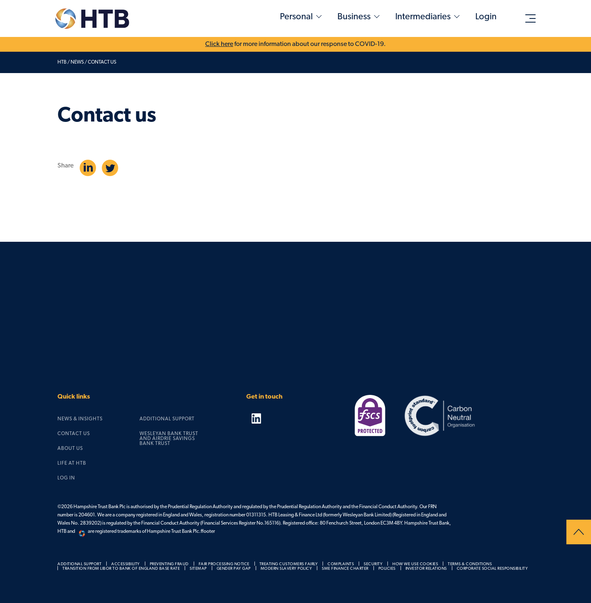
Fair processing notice (224, 564)
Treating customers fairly (288, 564)
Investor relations (426, 568)
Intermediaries (423, 17)
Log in (66, 478)
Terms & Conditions (470, 564)
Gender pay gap (234, 568)
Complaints (341, 564)
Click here (219, 44)
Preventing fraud (169, 564)
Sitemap (198, 568)
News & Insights (80, 419)
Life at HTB (71, 463)
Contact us (73, 433)
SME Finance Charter (345, 568)
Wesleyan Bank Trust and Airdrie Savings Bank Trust (169, 438)
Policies (387, 568)
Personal (296, 17)
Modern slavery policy (286, 568)
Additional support (167, 419)
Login (486, 17)
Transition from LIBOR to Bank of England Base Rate (121, 568)
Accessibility (125, 564)
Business (354, 17)
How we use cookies (415, 564)
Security (373, 564)
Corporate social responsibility (492, 568)
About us (70, 448)
